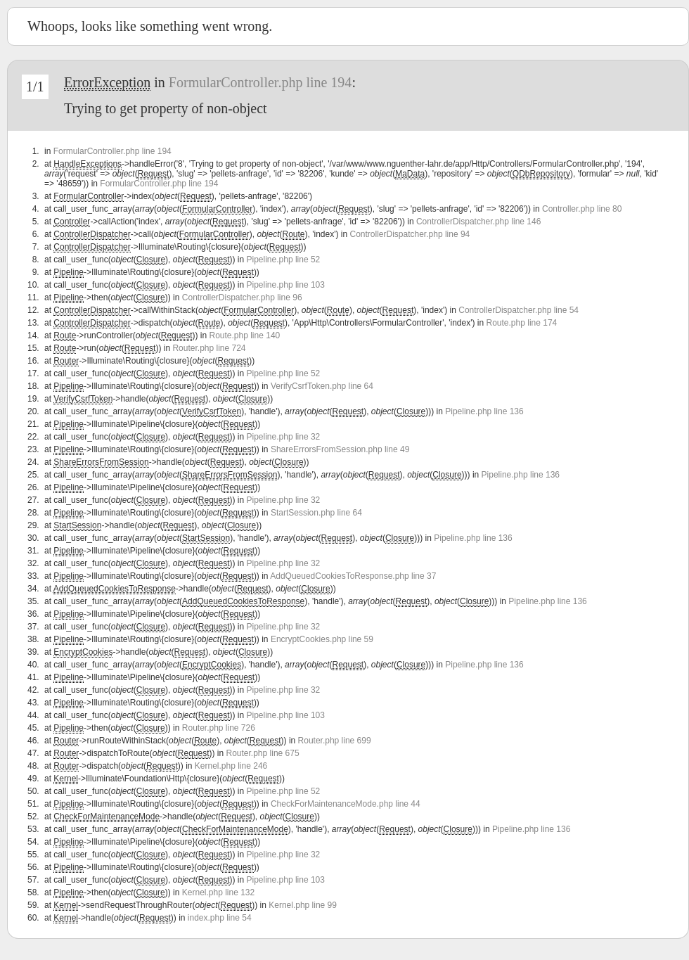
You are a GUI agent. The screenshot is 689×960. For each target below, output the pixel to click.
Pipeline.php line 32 (284, 437)
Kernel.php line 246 (231, 766)
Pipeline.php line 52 (284, 259)
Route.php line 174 (522, 323)
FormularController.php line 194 (260, 82)
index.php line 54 (220, 918)
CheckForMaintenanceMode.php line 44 (345, 804)
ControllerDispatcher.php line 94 (409, 234)
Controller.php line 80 (582, 209)
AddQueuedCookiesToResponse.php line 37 (353, 576)
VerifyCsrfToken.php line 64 (322, 386)
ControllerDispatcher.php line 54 (518, 310)
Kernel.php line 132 (218, 892)
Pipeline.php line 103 (286, 285)
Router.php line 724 (208, 348)
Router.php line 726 (218, 728)
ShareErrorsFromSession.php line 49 (340, 449)
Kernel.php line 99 (303, 905)
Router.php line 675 (263, 753)
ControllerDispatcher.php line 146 (478, 221)
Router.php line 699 (334, 740)
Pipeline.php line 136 (484, 411)
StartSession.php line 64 (316, 513)
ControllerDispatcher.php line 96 (242, 297)
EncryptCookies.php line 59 (322, 639)
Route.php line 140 (244, 335)
